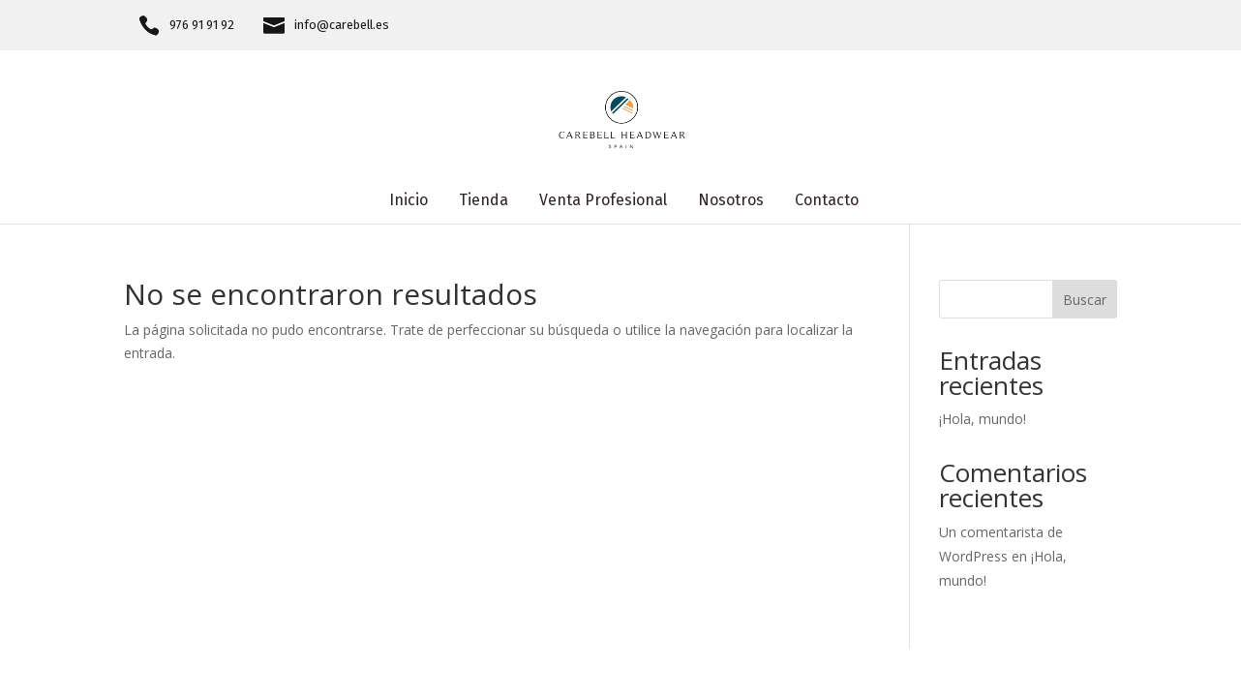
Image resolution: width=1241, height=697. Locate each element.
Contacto (827, 201)
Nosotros (731, 201)
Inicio (408, 201)
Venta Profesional (603, 201)
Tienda (483, 201)
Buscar (1084, 299)
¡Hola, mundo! (982, 418)
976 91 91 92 (201, 25)
